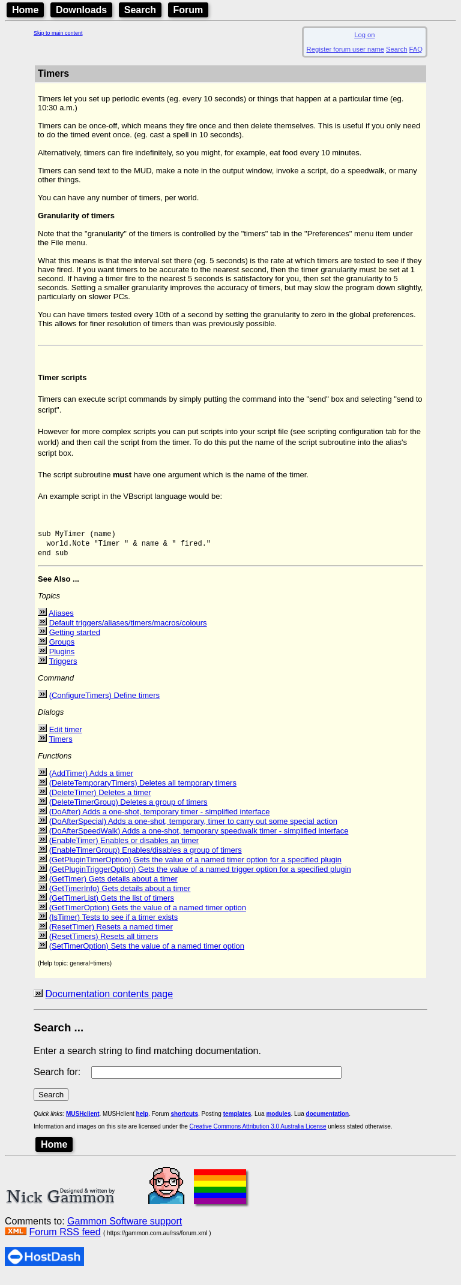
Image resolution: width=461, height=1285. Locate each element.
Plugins (62, 658)
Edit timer (65, 736)
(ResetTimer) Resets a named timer (111, 933)
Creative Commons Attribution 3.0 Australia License (258, 1133)
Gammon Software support (124, 1228)
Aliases (61, 620)
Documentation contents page (109, 1001)
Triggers (63, 668)
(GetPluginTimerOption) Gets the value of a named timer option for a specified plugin (195, 866)
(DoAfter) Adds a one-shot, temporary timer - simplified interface (159, 818)
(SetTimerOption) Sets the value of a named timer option (146, 953)
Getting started (74, 639)
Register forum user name (345, 49)
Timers (60, 746)
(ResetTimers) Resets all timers (103, 943)
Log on (364, 34)
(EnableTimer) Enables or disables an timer (124, 847)
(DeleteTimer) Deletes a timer (100, 799)
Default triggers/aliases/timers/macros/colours (128, 629)
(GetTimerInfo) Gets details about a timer (120, 895)
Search (140, 10)
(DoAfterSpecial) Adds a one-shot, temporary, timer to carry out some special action (193, 828)
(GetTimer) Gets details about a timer (113, 885)
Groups (62, 649)
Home (25, 10)
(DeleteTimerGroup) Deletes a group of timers (128, 809)
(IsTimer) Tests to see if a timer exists (113, 924)
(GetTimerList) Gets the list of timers (111, 905)
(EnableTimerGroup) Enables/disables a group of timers (145, 857)
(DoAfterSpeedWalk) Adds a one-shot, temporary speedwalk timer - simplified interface (199, 837)
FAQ (416, 49)
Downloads (81, 10)
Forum (188, 10)
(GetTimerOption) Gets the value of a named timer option (147, 914)
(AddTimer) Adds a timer (91, 780)
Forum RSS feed (64, 1239)
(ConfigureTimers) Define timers (104, 702)
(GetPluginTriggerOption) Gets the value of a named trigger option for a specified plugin (200, 876)
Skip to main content (58, 33)
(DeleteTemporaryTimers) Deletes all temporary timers (143, 790)
